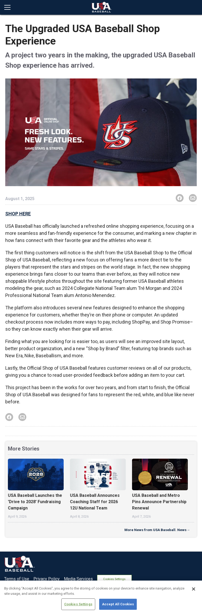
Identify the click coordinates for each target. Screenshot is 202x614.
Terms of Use (16, 578)
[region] (101, 597)
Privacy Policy (46, 578)
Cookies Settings (117, 578)
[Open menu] (9, 7)
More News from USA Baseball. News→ (157, 530)
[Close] (193, 589)
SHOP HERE (18, 213)
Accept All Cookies (118, 604)
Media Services (78, 578)
